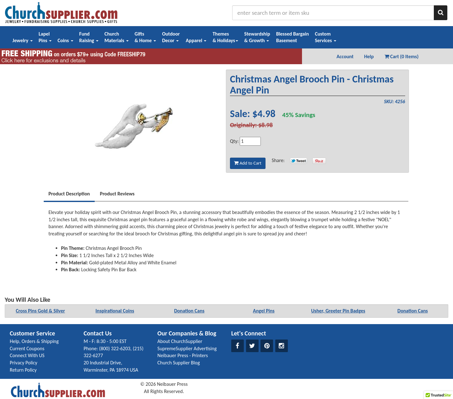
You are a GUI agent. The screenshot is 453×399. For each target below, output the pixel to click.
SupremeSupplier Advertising (186, 348)
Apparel (196, 40)
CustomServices (325, 37)
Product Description (69, 194)
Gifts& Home (145, 37)
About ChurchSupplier (179, 341)
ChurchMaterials (116, 37)
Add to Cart (247, 163)
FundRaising (88, 37)
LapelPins (45, 37)
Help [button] (369, 56)
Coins (65, 40)
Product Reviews (117, 194)
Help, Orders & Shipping (34, 341)
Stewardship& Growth (257, 37)
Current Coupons (27, 348)
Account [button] (345, 56)
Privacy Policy (23, 363)
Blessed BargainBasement (292, 37)
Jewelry (23, 40)
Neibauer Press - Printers (182, 355)
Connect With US (27, 355)
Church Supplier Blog (178, 363)
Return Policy (23, 370)
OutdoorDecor (171, 37)
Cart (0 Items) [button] (401, 56)
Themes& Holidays (225, 37)
